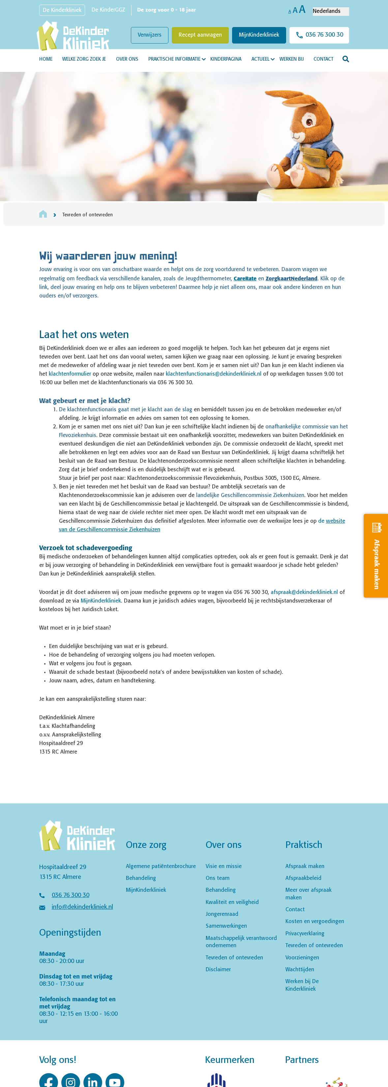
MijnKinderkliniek (259, 35)
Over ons (127, 59)
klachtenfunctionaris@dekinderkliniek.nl (213, 374)
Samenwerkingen (226, 926)
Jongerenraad (222, 914)
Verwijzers (150, 35)
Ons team (217, 878)
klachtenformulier (70, 374)
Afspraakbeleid (303, 878)
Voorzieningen (302, 958)
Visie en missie (224, 866)
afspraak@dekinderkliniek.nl (304, 592)
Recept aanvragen (200, 35)
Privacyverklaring (304, 934)
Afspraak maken (304, 866)
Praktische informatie (174, 59)
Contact (323, 59)
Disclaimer (218, 970)
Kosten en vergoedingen (314, 921)
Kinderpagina (225, 59)
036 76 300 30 (324, 35)
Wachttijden (299, 970)
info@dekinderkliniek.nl (82, 907)
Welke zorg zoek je (84, 59)
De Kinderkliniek (62, 10)
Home (45, 59)
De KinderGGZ (108, 10)
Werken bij (292, 59)
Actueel (260, 59)
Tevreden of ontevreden (234, 958)
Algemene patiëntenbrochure (161, 866)
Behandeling (141, 878)
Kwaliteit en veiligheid (232, 902)
